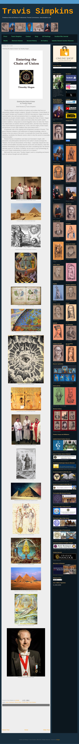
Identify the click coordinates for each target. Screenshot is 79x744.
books (7, 702)
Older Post (46, 730)
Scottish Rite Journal (61, 36)
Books (6, 41)
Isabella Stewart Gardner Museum (63, 41)
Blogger (58, 739)
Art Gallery (44, 41)
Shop (36, 36)
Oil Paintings (46, 36)
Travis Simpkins (37, 11)
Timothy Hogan (25, 702)
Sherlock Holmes (17, 41)
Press (5, 36)
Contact (28, 36)
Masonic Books (18, 702)
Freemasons (11, 702)
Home (26, 730)
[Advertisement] (26, 717)
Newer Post (5, 730)
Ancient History (32, 41)
